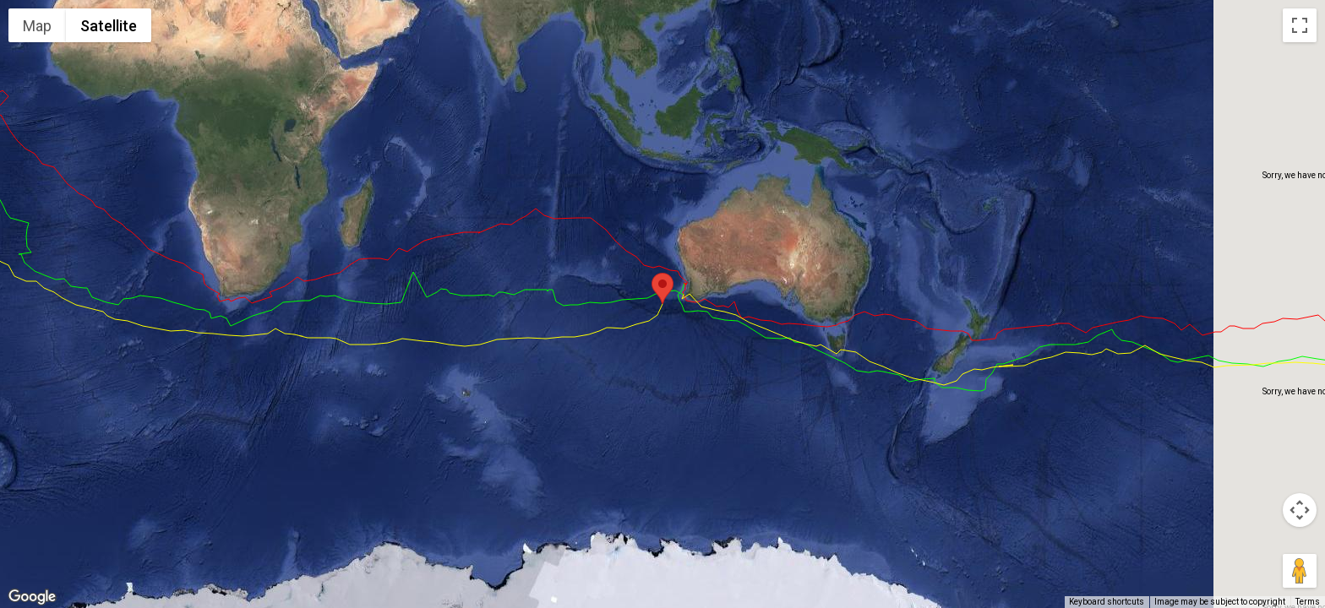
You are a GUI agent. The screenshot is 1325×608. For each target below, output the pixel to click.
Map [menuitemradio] (37, 26)
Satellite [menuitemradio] (108, 26)
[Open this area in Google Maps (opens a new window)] (32, 597)
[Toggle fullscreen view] (1300, 25)
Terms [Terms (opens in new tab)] (1307, 601)
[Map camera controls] (1300, 510)
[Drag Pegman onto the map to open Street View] (1300, 571)
